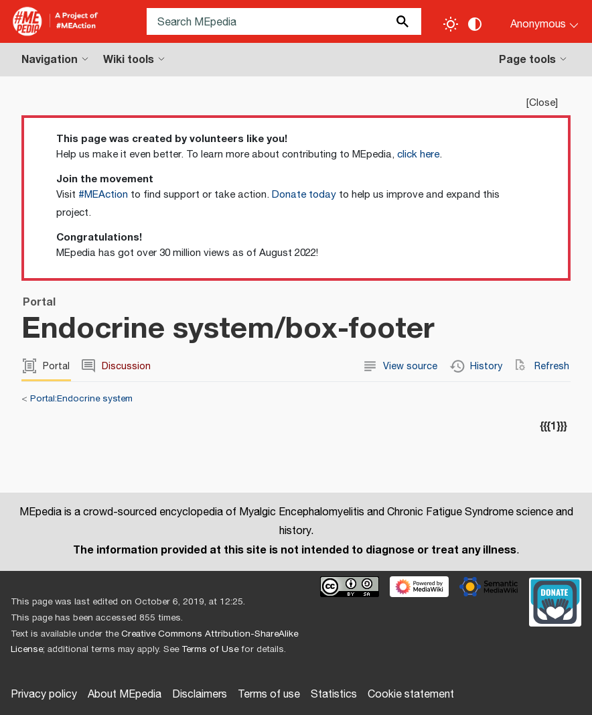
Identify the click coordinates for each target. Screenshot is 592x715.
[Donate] (555, 600)
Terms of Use (209, 649)
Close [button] (542, 103)
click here (418, 154)
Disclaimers (199, 694)
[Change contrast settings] (475, 24)
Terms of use (269, 694)
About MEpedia (124, 694)
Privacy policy (44, 694)
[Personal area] (536, 21)
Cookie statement (411, 694)
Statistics (334, 694)
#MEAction (103, 194)
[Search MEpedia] (284, 21)
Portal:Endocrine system (81, 398)
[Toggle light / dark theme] (451, 24)
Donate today (304, 194)
